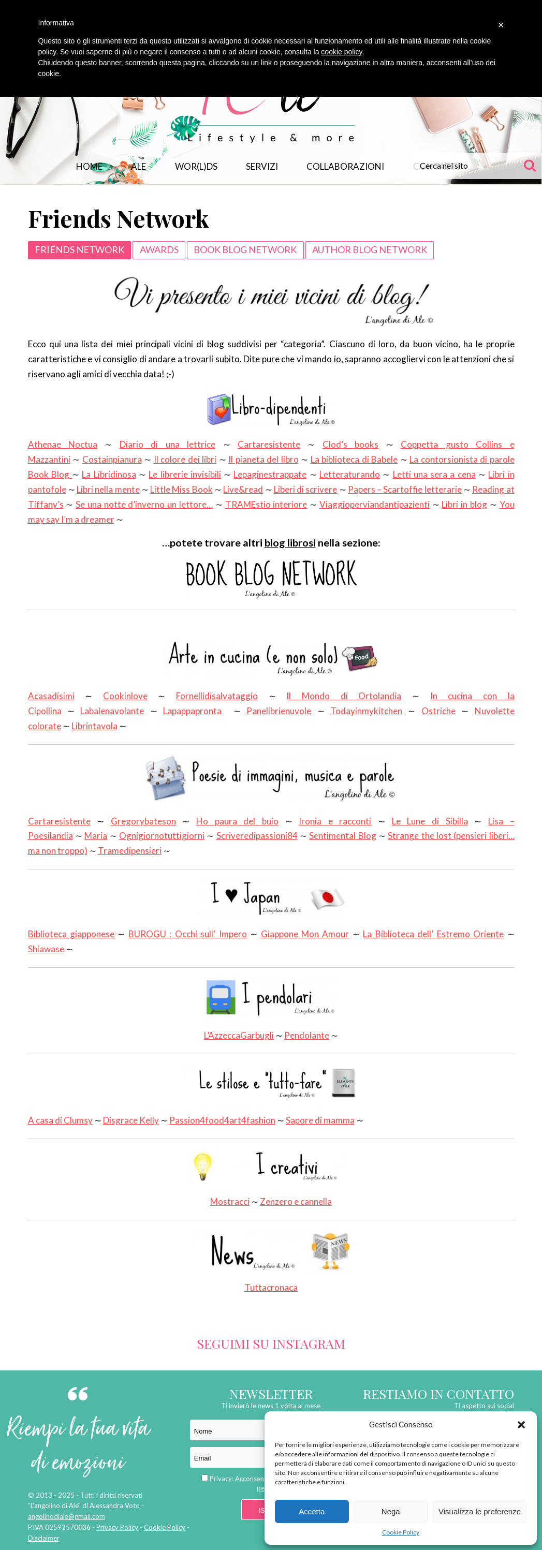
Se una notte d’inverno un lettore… (144, 504)
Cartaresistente (269, 444)
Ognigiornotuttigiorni (161, 835)
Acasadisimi (51, 695)
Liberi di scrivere (306, 489)
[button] (521, 1425)
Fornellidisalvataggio (217, 695)
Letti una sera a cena (434, 474)
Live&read (243, 489)
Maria (95, 835)
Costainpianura (112, 459)
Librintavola (94, 725)
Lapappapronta (192, 710)
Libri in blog (464, 504)
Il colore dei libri (185, 459)
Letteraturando (349, 474)
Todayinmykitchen (366, 710)
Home (89, 166)
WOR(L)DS (196, 166)
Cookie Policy (400, 1532)
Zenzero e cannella (296, 1201)
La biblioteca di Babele (354, 459)
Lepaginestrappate (269, 474)
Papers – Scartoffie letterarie (405, 489)
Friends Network (79, 249)
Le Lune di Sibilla (430, 821)
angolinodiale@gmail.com (66, 1516)
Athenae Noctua (62, 444)
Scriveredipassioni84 (257, 835)
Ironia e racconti (335, 821)
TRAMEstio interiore (266, 504)
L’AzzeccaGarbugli (239, 1035)
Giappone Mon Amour (305, 933)
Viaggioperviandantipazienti (374, 504)
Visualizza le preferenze (479, 1511)
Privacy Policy (117, 1527)
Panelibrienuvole (278, 710)
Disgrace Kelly (131, 1120)
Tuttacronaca (271, 1261)
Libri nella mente (108, 489)
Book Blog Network (245, 249)
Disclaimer (44, 1538)
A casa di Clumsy (60, 1120)
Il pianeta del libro (263, 459)
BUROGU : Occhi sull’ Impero (187, 933)
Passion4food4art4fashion (222, 1120)
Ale (138, 166)
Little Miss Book (181, 489)
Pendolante (306, 1035)
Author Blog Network (369, 249)
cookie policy (341, 52)
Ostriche (438, 710)
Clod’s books (350, 444)
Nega (391, 1511)
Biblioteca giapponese (71, 933)
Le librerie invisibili (185, 474)
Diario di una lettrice (167, 444)
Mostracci (230, 1201)
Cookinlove (125, 695)
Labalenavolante (112, 710)
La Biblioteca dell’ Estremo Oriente (433, 933)
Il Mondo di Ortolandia (343, 695)
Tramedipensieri (130, 850)
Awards (159, 249)
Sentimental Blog (342, 835)
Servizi (262, 166)
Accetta (312, 1511)
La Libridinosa (109, 474)
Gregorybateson (143, 821)
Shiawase (46, 948)
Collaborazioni (345, 166)
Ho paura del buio (237, 821)
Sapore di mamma (320, 1120)
